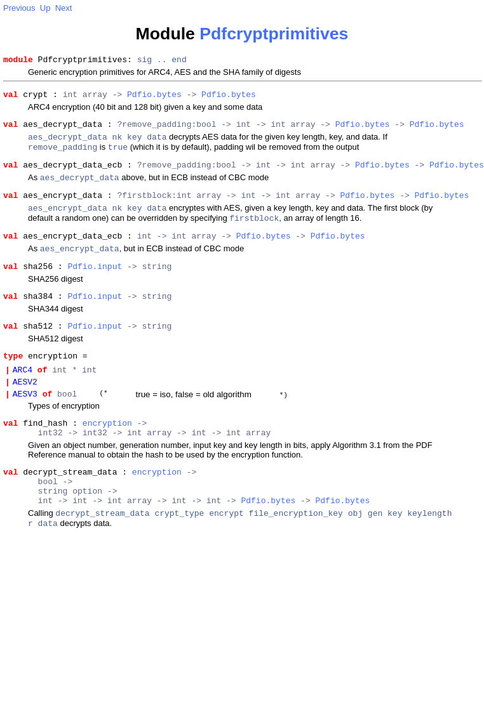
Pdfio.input (94, 287)
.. (162, 61)
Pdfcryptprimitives (273, 33)
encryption (107, 457)
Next (63, 8)
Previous (19, 8)
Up (45, 8)
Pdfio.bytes (154, 97)
